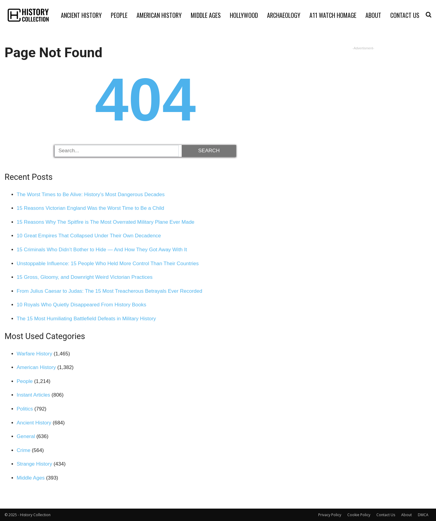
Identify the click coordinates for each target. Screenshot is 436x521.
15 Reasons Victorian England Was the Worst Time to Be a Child (90, 208)
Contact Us (404, 15)
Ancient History (81, 15)
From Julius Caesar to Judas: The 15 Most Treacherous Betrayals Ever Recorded (109, 291)
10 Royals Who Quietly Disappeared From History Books (81, 305)
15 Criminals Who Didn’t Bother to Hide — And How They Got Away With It (102, 249)
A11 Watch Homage (332, 15)
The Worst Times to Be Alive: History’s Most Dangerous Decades (91, 194)
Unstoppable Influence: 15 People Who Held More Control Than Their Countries (108, 263)
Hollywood (244, 15)
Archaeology (283, 15)
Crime (23, 450)
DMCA (423, 514)
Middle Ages (206, 15)
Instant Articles (33, 395)
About (373, 15)
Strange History (34, 464)
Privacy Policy (329, 514)
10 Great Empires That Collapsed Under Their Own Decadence (89, 236)
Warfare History (34, 354)
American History (159, 15)
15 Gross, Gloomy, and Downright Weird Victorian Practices (85, 277)
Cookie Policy (358, 514)
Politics (25, 409)
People (119, 15)
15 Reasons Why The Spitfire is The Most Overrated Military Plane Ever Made (105, 222)
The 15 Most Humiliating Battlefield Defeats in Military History (86, 319)
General (26, 436)
